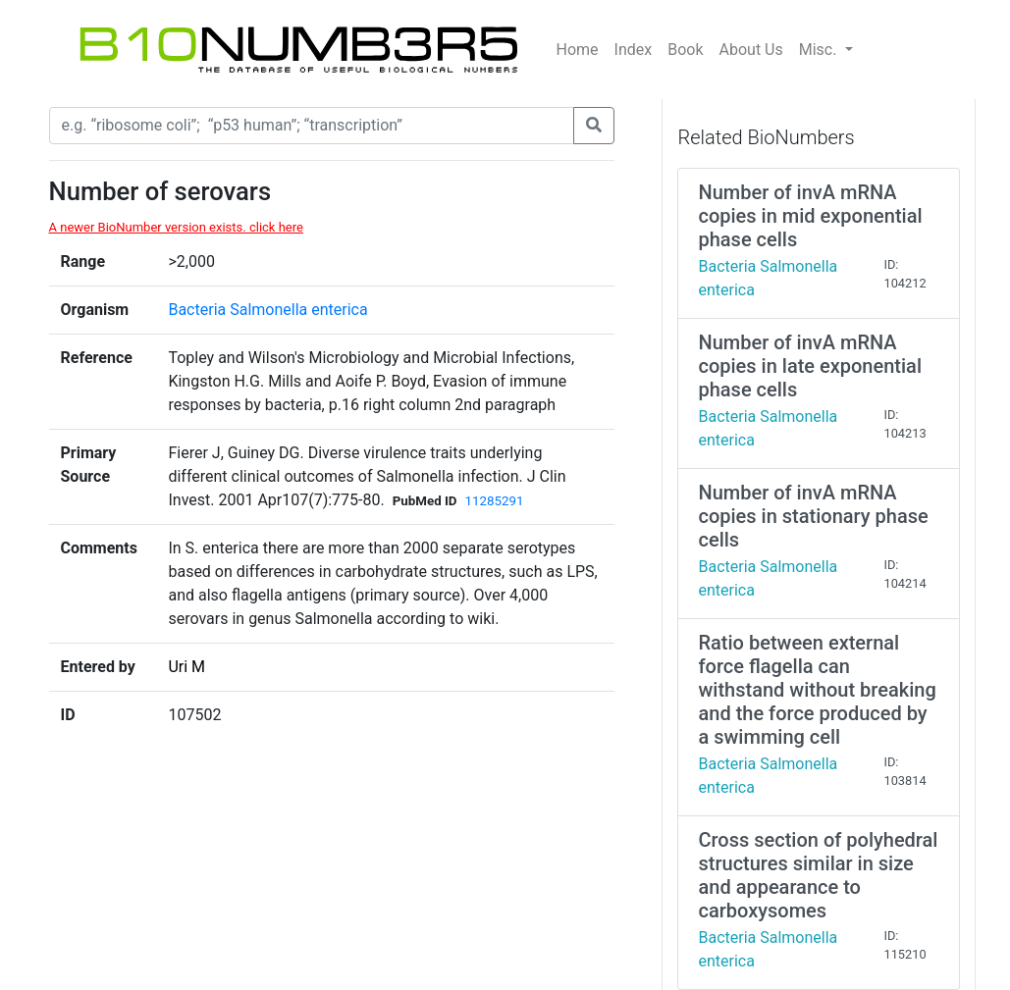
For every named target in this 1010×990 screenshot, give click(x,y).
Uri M (186, 666)
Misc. (820, 49)
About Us (751, 49)
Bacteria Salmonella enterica (267, 309)
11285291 (494, 501)
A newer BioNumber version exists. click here (176, 227)
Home (578, 49)
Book (685, 49)
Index (633, 49)
